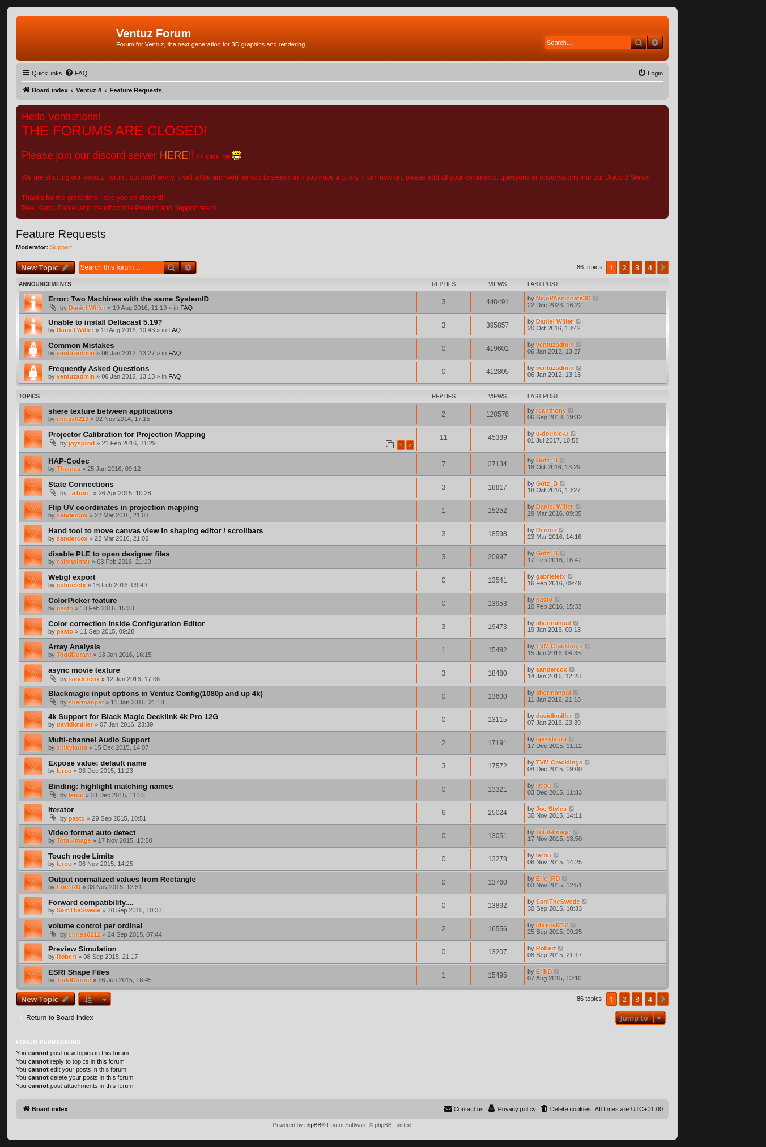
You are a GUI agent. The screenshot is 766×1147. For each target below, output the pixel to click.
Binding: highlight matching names (110, 786)
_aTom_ (80, 493)
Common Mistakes (81, 345)
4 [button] (650, 267)
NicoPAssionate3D (563, 298)
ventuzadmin (76, 353)
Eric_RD (69, 886)
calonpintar (73, 561)
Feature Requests (61, 234)
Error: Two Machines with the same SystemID (128, 299)
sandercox (72, 515)
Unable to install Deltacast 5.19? (105, 322)
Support (61, 247)
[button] (663, 267)
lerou (64, 770)
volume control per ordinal (95, 925)
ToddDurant (74, 654)
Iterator (61, 809)
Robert (66, 956)
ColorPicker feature (82, 600)
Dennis (546, 529)
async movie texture (84, 670)
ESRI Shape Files (78, 972)
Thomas (68, 468)
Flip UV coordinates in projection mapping (123, 507)
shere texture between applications (110, 411)
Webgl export (71, 577)
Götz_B (547, 460)
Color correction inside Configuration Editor (126, 623)
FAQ (186, 307)
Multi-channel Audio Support (99, 740)
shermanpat (553, 622)
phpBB (312, 1125)
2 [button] (625, 267)
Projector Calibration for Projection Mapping (127, 434)
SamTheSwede (79, 910)
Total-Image (74, 840)
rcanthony (551, 410)
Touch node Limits (81, 856)
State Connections (81, 484)
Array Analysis (74, 647)
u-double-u (552, 433)
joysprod (82, 443)
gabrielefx (71, 584)
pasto (65, 608)
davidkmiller (75, 724)
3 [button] (637, 267)
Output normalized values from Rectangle (122, 879)
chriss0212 (73, 418)
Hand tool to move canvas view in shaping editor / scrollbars (155, 530)
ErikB (544, 971)
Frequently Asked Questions (98, 368)
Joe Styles (551, 808)
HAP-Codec (69, 461)
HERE (174, 155)
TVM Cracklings (559, 646)
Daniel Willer (87, 307)
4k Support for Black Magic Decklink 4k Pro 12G (133, 716)
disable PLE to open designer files (109, 554)
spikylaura (72, 747)
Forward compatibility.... (91, 902)
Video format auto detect (91, 833)
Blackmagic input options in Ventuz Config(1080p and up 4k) (155, 693)
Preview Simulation (82, 949)
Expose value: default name (97, 763)
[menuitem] (76, 73)
